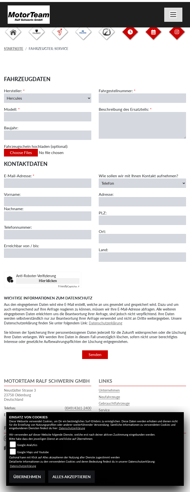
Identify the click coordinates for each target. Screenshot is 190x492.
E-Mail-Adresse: (19, 175)
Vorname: (12, 194)
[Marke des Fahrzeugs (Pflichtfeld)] (47, 98)
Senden (95, 354)
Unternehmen (109, 390)
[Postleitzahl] (142, 220)
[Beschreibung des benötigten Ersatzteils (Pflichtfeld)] (142, 125)
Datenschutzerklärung (105, 323)
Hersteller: (13, 90)
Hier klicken (48, 281)
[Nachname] (47, 216)
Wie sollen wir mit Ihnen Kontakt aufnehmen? (138, 175)
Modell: (10, 109)
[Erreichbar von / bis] (47, 253)
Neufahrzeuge (109, 397)
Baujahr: (11, 127)
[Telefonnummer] (47, 234)
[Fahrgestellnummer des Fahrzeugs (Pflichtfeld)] (142, 98)
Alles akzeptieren (71, 476)
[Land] (142, 257)
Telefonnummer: (18, 227)
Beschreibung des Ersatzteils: (125, 109)
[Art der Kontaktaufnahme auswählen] (142, 183)
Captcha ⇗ (68, 286)
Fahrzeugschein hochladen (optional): (36, 146)
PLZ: (103, 212)
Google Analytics (27, 445)
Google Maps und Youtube (33, 452)
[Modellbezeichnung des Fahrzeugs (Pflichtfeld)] (47, 116)
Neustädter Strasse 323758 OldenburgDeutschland (20, 395)
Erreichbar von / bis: (21, 245)
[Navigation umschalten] (173, 15)
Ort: (102, 231)
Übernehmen (27, 476)
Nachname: (14, 208)
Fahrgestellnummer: (116, 90)
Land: (103, 249)
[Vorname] (47, 201)
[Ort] (142, 239)
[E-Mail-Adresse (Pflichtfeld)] (47, 183)
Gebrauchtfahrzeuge (114, 403)
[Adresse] (142, 201)
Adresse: (106, 194)
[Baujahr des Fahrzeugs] (47, 135)
